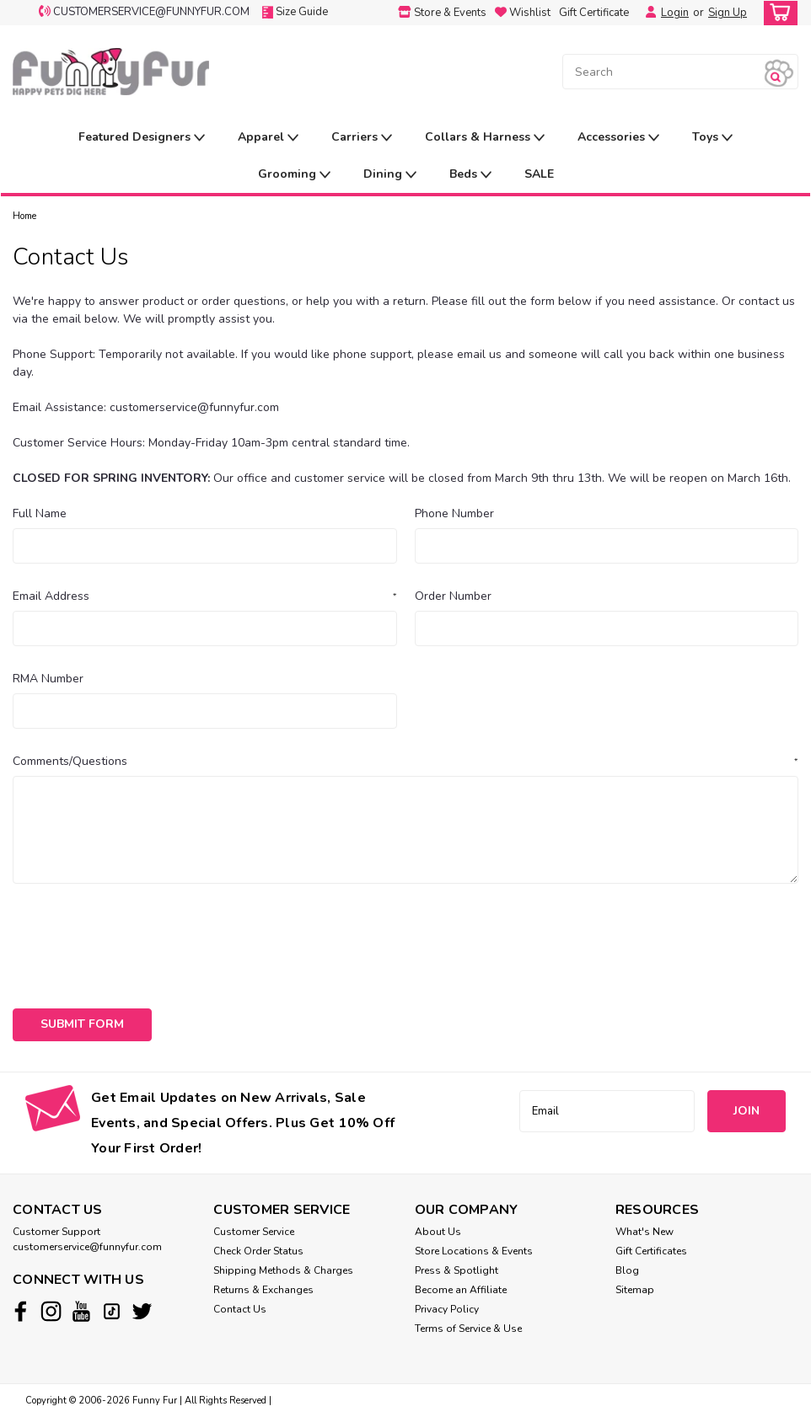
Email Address (205, 596)
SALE (539, 174)
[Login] (646, 12)
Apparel (268, 138)
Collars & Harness (485, 138)
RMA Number (48, 679)
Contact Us (239, 1309)
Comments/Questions (405, 761)
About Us (438, 1231)
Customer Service (253, 1231)
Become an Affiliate (461, 1290)
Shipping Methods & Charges (283, 1270)
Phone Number (454, 513)
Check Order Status (258, 1251)
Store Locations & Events (474, 1251)
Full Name (40, 513)
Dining (389, 175)
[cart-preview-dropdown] (776, 13)
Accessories (618, 138)
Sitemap (634, 1290)
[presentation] (141, 940)
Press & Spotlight (456, 1270)
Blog (627, 1270)
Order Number (453, 596)
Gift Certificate (594, 12)
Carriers (361, 138)
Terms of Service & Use (468, 1328)
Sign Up (727, 12)
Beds (470, 175)
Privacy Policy (447, 1309)
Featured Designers (141, 138)
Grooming (294, 175)
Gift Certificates (651, 1251)
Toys (712, 138)
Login (675, 12)
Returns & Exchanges (263, 1290)
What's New (644, 1231)
